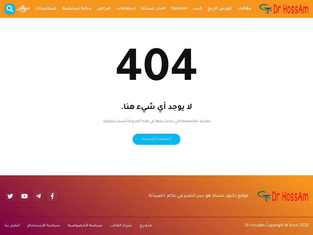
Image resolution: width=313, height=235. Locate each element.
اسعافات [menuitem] (126, 8)
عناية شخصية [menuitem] (77, 8)
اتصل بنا (12, 226)
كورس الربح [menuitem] (220, 8)
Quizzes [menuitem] (179, 8)
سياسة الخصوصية (85, 226)
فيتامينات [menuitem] (45, 8)
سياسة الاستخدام (43, 226)
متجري (145, 226)
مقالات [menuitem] (244, 8)
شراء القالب (121, 226)
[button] (23, 9)
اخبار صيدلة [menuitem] (153, 8)
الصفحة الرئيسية (156, 139)
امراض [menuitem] (104, 8)
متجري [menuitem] (245, 26)
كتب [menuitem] (197, 8)
